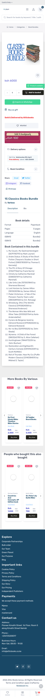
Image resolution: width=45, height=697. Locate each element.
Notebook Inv (22, 686)
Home (10, 27)
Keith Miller (29, 493)
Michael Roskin (13, 493)
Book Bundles (33, 27)
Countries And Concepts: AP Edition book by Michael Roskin (13, 501)
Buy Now (14, 437)
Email (16, 178)
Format (8, 225)
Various (10, 415)
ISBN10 (8, 237)
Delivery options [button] (16, 149)
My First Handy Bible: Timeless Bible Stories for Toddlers (13, 421)
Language (9, 233)
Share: (7, 178)
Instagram (11, 183)
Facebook (25, 183)
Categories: (21, 27)
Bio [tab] (25, 208)
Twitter (26, 178)
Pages (7, 229)
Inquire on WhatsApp (22, 102)
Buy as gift (11, 109)
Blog (4, 560)
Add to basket (33, 92)
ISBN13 (8, 241)
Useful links (6, 2)
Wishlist (22, 125)
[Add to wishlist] (37, 75)
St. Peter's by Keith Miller (31, 497)
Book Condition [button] (15, 169)
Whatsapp (11, 189)
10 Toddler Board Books (31, 418)
